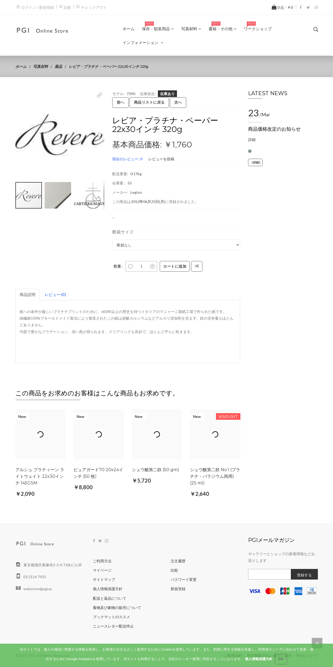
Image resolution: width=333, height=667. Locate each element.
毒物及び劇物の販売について (117, 607)
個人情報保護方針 (108, 588)
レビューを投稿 (161, 159)
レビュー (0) (55, 294)
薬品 (58, 66)
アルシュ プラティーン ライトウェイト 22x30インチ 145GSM (39, 476)
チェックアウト (94, 7)
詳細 (252, 139)
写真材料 (40, 66)
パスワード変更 (184, 579)
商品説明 (28, 294)
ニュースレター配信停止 (113, 626)
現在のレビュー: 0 (127, 159)
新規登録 (178, 588)
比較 (67, 7)
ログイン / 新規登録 (37, 7)
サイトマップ (104, 579)
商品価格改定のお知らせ (274, 129)
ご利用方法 (102, 561)
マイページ (102, 570)
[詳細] (255, 162)
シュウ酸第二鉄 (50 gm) (155, 469)
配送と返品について (109, 598)
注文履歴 (178, 561)
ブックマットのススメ (111, 617)
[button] (99, 95)
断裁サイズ (122, 231)
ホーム (21, 66)
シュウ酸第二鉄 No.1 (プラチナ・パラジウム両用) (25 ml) (215, 476)
